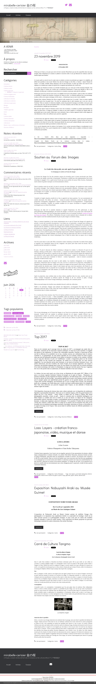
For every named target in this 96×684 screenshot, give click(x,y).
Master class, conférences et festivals (14, 125)
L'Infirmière (13, 210)
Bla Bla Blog (20, 350)
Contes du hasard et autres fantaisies (20, 185)
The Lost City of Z (9, 152)
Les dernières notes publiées (48, 678)
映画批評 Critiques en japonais (15, 92)
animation (26, 316)
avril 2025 (6, 245)
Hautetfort (51, 677)
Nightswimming (8, 232)
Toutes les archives (8, 256)
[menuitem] (8, 15)
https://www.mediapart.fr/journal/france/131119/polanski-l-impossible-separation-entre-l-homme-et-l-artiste (60, 138)
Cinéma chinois (8, 86)
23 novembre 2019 (47, 56)
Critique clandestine (9, 234)
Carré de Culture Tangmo (52, 544)
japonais (68, 475)
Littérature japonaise (10, 103)
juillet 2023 (7, 250)
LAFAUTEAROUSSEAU (12, 344)
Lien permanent (39, 146)
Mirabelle (6, 192)
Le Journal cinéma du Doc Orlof (12, 225)
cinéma (28, 322)
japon (72, 475)
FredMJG (6, 201)
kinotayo (18, 316)
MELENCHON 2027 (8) (10, 335)
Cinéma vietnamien (9, 120)
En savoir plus (68, 682)
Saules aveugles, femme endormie (13, 144)
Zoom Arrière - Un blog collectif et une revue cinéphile (16, 222)
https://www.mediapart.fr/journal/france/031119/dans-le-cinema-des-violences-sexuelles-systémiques (58, 142)
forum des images (9, 316)
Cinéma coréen (8, 88)
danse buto (82, 475)
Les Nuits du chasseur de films (12, 227)
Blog (5, 114)
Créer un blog (45, 677)
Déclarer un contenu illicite (27, 680)
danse (76, 475)
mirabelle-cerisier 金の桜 (20, 5)
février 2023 (7, 252)
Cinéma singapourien (10, 94)
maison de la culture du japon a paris (51, 475)
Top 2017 (40, 336)
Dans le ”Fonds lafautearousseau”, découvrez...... (17, 342)
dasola (5, 177)
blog (73, 680)
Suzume (6, 138)
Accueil (8, 15)
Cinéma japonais (8, 90)
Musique (6, 107)
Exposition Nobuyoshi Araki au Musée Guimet (62, 490)
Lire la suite (17, 63)
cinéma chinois (20, 322)
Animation (7, 84)
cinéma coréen (22, 319)
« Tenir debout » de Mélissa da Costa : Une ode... (17, 346)
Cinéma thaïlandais (9, 96)
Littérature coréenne (10, 101)
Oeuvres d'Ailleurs (9, 127)
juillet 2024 (7, 247)
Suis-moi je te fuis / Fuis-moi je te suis (14, 159)
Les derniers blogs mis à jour (37, 678)
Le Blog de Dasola (9, 236)
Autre (5, 112)
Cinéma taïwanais (9, 118)
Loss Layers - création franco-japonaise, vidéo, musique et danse (60, 429)
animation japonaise (10, 319)
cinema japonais (18, 313)
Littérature (7, 123)
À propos (28, 15)
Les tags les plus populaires (59, 678)
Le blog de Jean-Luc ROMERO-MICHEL (16, 347)
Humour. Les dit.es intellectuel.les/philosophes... (17, 339)
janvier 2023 (7, 254)
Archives (18, 15)
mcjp (63, 475)
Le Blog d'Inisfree (9, 230)
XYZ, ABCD (9, 340)
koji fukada (7, 313)
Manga (6, 105)
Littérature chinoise (9, 98)
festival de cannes (9, 322)
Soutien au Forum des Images (56, 157)
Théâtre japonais (8, 109)
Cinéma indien (8, 116)
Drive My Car (7, 165)
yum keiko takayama (81, 474)
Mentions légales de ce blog (38, 680)
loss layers (72, 474)
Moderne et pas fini (9, 350)
